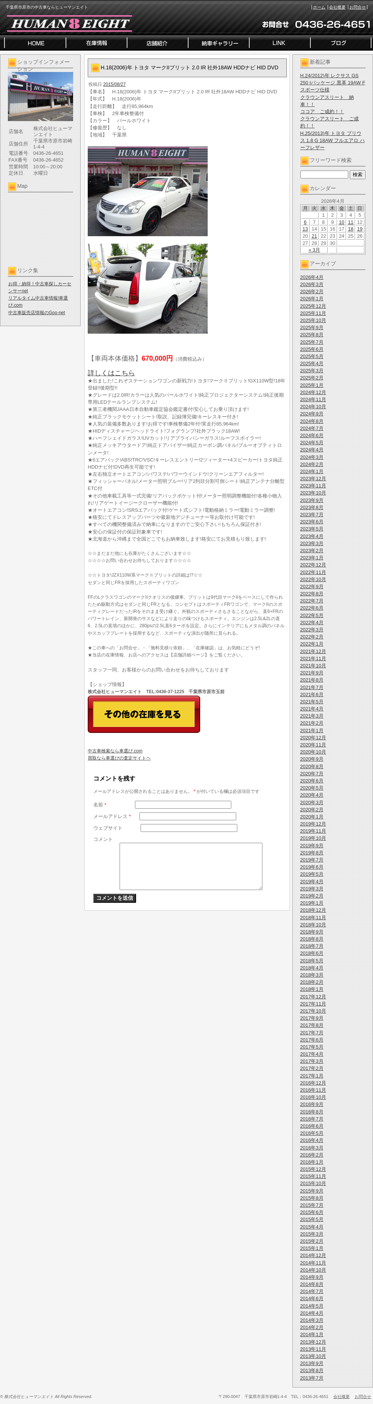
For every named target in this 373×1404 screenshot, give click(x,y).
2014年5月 (312, 1306)
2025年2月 (312, 378)
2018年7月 (312, 946)
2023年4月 (312, 536)
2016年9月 (312, 1104)
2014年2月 (312, 1327)
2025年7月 (312, 342)
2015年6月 (312, 1212)
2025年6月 (312, 349)
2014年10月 (313, 1270)
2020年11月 (313, 745)
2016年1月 (312, 1162)
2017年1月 (312, 1076)
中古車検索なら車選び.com (115, 751)
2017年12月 (313, 996)
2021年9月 (312, 673)
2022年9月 (312, 586)
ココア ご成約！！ (322, 111)
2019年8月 (312, 853)
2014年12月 (313, 1255)
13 (305, 229)
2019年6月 (312, 867)
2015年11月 (313, 1176)
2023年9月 (312, 500)
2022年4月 (312, 622)
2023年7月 (312, 514)
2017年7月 (312, 1032)
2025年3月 (312, 370)
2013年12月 (313, 1342)
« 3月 (314, 250)
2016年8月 (312, 1112)
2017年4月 (312, 1054)
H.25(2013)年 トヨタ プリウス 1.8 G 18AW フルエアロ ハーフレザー (332, 140)
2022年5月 (312, 615)
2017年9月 (312, 1018)
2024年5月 (312, 442)
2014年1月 (312, 1334)
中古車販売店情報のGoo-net (36, 312)
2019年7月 (312, 860)
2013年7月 (312, 1378)
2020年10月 (313, 752)
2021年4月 (312, 709)
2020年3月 (312, 802)
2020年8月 (312, 766)
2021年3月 (312, 716)
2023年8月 (312, 507)
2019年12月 (313, 824)
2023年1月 (312, 557)
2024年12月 (313, 392)
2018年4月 (312, 968)
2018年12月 (313, 910)
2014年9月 (312, 1277)
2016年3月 (312, 1148)
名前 (99, 805)
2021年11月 (313, 658)
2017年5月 (312, 1047)
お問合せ (357, 7)
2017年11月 (313, 1004)
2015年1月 (312, 1248)
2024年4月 (312, 450)
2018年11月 (313, 917)
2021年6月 (312, 694)
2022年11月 (313, 572)
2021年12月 (313, 651)
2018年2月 (312, 982)
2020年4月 (312, 795)
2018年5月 (312, 960)
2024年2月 (312, 464)
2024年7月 (312, 428)
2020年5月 (312, 788)
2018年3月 (312, 975)
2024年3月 (312, 457)
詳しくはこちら (111, 373)
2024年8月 (312, 421)
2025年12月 (313, 306)
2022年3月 (312, 629)
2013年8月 (312, 1370)
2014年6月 (312, 1298)
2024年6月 (312, 435)
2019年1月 (312, 903)
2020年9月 (312, 759)
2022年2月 (312, 637)
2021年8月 (312, 680)
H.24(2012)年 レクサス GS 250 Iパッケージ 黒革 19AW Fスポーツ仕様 (333, 83)
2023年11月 (313, 485)
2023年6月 (312, 521)
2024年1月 (312, 471)
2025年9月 (312, 327)
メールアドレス (112, 816)
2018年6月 (312, 953)
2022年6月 (312, 608)
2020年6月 (312, 781)
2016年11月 (313, 1090)
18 (350, 229)
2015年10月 (313, 1183)
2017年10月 (313, 1011)
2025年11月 (313, 313)
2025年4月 (312, 363)
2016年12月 (313, 1083)
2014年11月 (313, 1263)
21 (314, 236)
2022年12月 (313, 565)
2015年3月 (312, 1234)
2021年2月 (312, 723)
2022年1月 (312, 644)
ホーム (319, 7)
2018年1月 (312, 989)
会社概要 (337, 7)
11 (350, 222)
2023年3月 (312, 543)
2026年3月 (312, 284)
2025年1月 (312, 385)
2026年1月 (312, 298)
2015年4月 (312, 1227)
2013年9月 (312, 1363)
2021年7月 (312, 687)
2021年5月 (312, 701)
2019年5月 (312, 874)
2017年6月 (312, 1040)
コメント (103, 839)
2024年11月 (313, 399)
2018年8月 (312, 939)
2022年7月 (312, 601)
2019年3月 (312, 889)
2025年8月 (312, 334)
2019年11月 (313, 831)
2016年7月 (312, 1119)
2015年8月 (312, 1198)
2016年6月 (312, 1126)
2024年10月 (313, 406)
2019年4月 (312, 881)
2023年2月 (312, 550)
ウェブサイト (108, 828)
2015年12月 (313, 1169)
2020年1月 (312, 817)
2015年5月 (312, 1219)
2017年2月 (312, 1068)
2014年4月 (312, 1313)
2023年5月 (312, 529)
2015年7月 (312, 1205)
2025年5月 (312, 356)
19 (360, 229)
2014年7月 (312, 1291)
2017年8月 (312, 1025)
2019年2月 (312, 896)
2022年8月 (312, 593)
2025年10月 (313, 320)
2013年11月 (313, 1349)
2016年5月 (312, 1133)
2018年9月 (312, 932)
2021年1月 (312, 730)
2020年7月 (312, 773)
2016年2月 (312, 1155)
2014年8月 (312, 1284)
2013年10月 (313, 1356)
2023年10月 (313, 493)
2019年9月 (312, 845)
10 (341, 222)
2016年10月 (313, 1097)
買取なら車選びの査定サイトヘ (119, 758)
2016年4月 (312, 1140)
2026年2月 (312, 291)
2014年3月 (312, 1320)
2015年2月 (312, 1241)
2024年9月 (312, 414)
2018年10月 (313, 925)
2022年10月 (313, 579)
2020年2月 (312, 809)
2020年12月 (313, 737)
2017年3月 (312, 1061)
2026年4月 (312, 277)
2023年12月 (313, 478)
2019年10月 (313, 838)
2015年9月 (312, 1191)
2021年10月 (313, 665)
